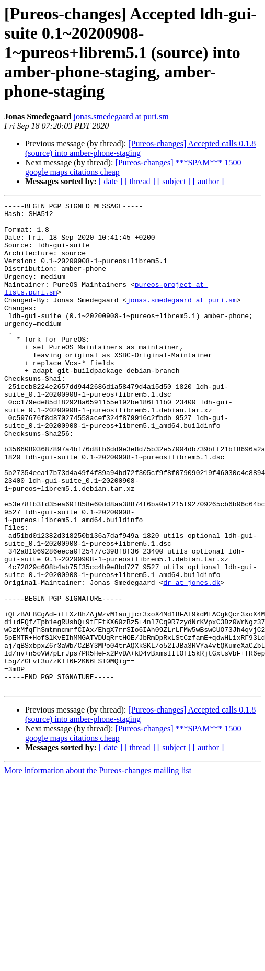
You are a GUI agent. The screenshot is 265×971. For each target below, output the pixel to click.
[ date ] (110, 181)
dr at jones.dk (191, 659)
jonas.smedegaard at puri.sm (120, 116)
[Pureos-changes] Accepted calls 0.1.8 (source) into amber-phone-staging (140, 148)
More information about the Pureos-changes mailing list (97, 867)
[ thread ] (139, 181)
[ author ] (208, 181)
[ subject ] (174, 181)
